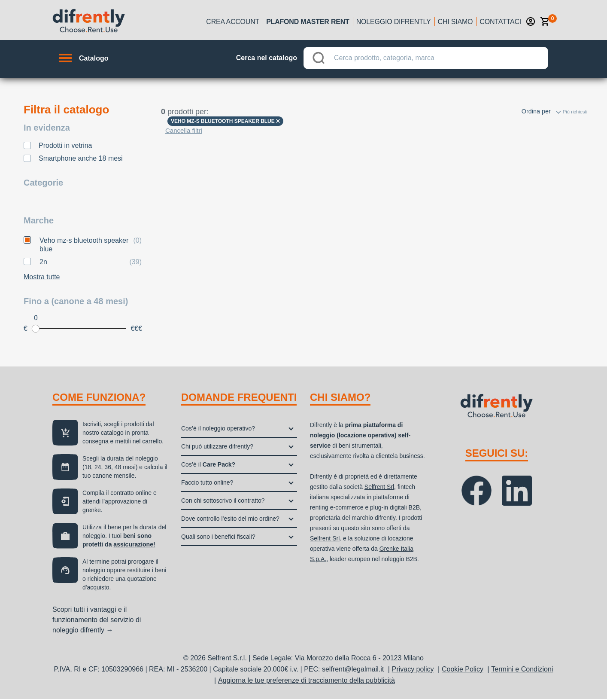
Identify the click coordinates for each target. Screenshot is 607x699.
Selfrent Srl (379, 486)
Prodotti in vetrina (65, 145)
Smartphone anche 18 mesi (81, 158)
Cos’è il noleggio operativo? (218, 428)
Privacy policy (413, 669)
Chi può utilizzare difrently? (217, 446)
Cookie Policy (462, 669)
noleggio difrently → (82, 630)
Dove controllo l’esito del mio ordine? (230, 518)
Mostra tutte (42, 277)
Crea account (232, 21)
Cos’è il (208, 464)
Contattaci (500, 21)
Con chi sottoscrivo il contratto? (223, 500)
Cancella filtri (183, 130)
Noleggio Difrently (393, 21)
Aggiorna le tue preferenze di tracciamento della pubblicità (306, 680)
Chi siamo (455, 21)
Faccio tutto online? (207, 482)
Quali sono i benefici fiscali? (218, 536)
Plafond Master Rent (307, 21)
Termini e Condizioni (522, 669)
